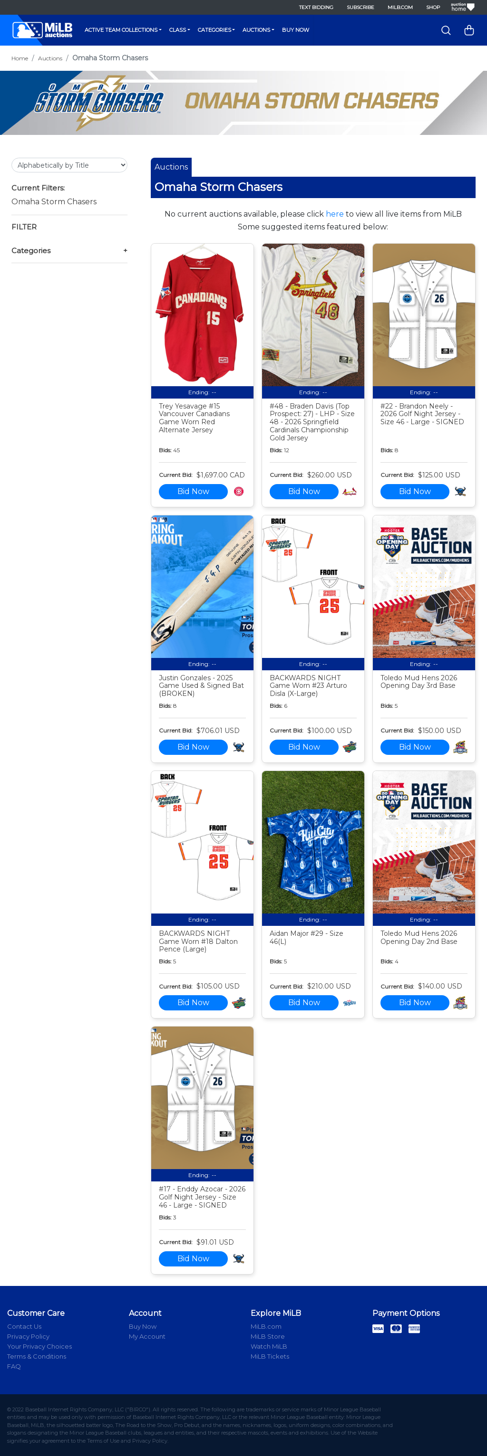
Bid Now (193, 491)
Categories (214, 30)
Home (19, 58)
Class (177, 30)
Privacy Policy (28, 1336)
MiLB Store (268, 1336)
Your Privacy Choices (39, 1346)
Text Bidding (316, 7)
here (335, 214)
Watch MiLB (269, 1346)
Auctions (256, 30)
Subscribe (360, 7)
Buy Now (295, 30)
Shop (433, 7)
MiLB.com (400, 7)
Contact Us (24, 1326)
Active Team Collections (121, 30)
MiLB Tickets (270, 1356)
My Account (147, 1336)
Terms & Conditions (36, 1356)
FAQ (14, 1366)
